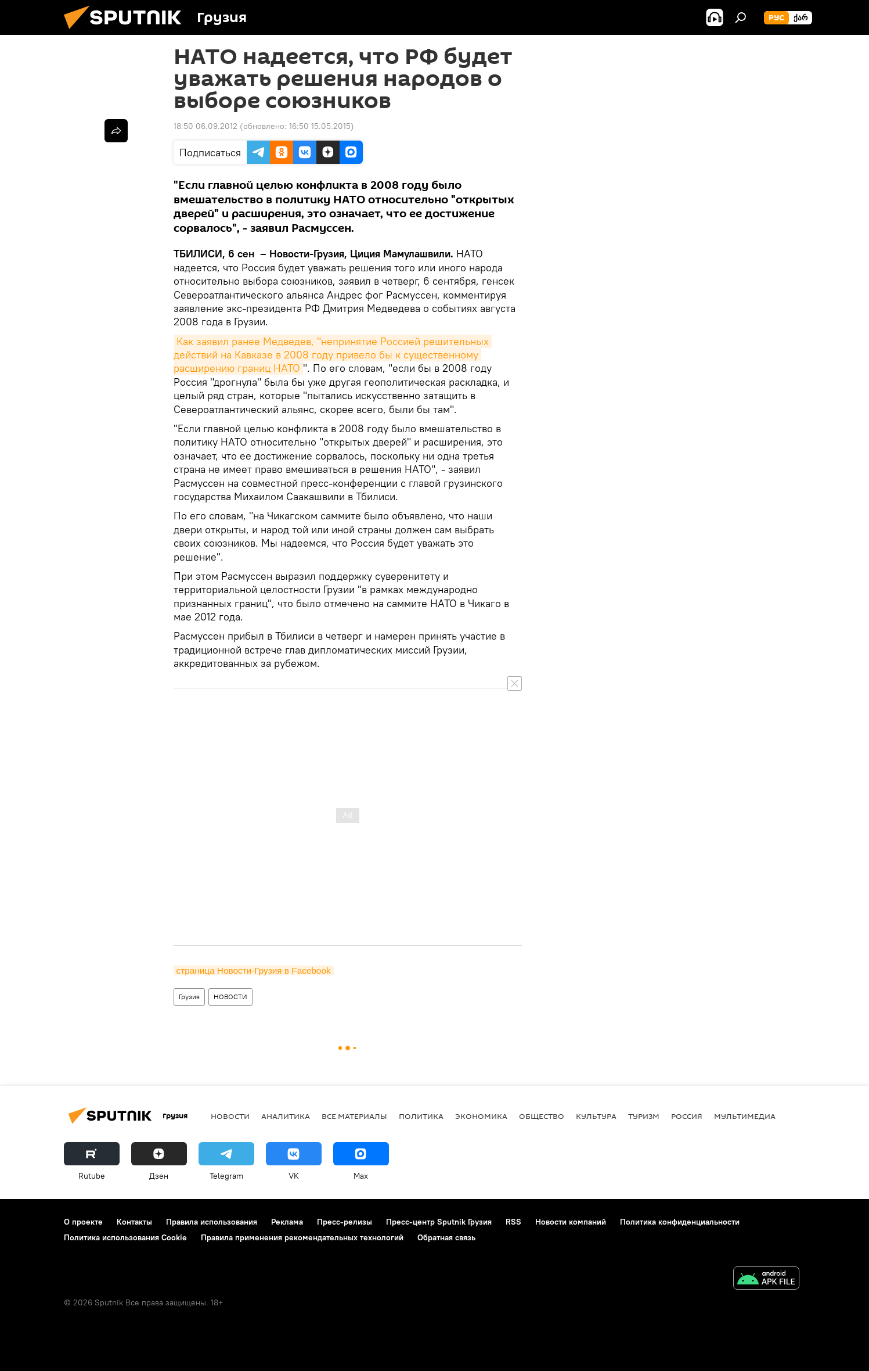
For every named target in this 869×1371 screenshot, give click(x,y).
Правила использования (211, 1221)
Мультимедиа (745, 1116)
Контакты (134, 1221)
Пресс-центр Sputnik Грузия (439, 1221)
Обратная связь (446, 1237)
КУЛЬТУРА (596, 1116)
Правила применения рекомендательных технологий (302, 1237)
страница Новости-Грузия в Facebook (253, 970)
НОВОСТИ (230, 996)
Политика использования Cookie (125, 1237)
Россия (686, 1116)
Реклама (287, 1221)
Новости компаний (570, 1221)
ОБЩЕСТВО (541, 1116)
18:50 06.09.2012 (205, 126)
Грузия (189, 996)
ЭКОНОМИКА (481, 1116)
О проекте (83, 1221)
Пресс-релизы (344, 1221)
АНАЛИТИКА (285, 1116)
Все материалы (354, 1116)
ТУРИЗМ (643, 1116)
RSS (513, 1221)
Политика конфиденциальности (680, 1221)
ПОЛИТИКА (421, 1116)
